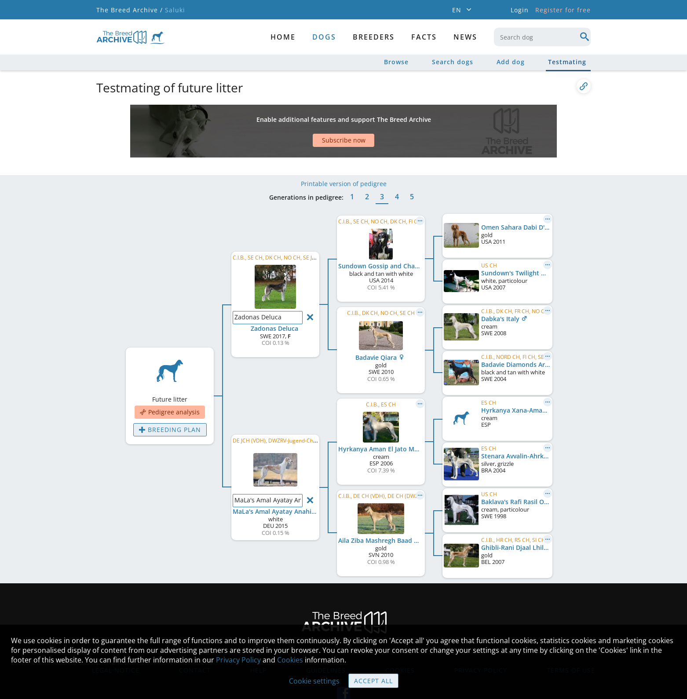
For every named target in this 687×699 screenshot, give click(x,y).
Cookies (290, 660)
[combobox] (542, 37)
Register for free (563, 10)
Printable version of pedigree (344, 157)
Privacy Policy (238, 660)
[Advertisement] (309, 120)
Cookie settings (314, 681)
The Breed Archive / (129, 10)
